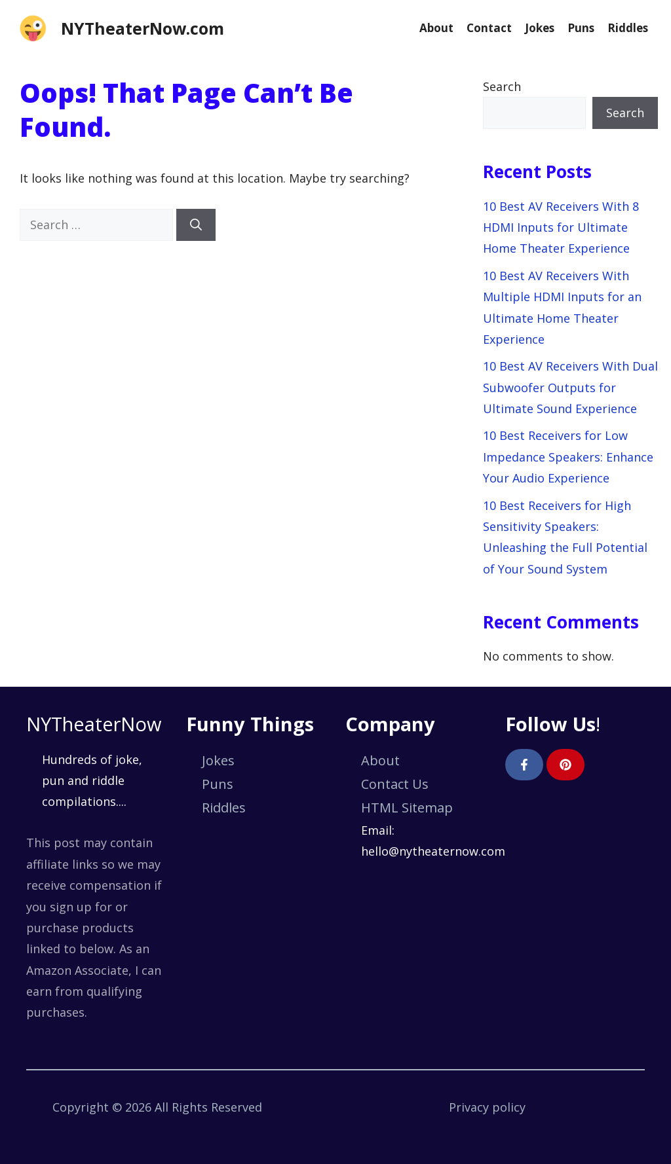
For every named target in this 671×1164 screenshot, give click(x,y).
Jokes (539, 27)
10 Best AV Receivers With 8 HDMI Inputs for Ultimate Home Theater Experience (561, 227)
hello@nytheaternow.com (433, 851)
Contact (489, 27)
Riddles (627, 27)
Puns (580, 27)
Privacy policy (487, 1107)
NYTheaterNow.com (142, 28)
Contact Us (395, 784)
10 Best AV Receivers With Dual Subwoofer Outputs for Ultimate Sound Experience (570, 387)
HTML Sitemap (407, 807)
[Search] (196, 225)
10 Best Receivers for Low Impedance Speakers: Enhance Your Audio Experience (568, 456)
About (436, 27)
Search (502, 86)
